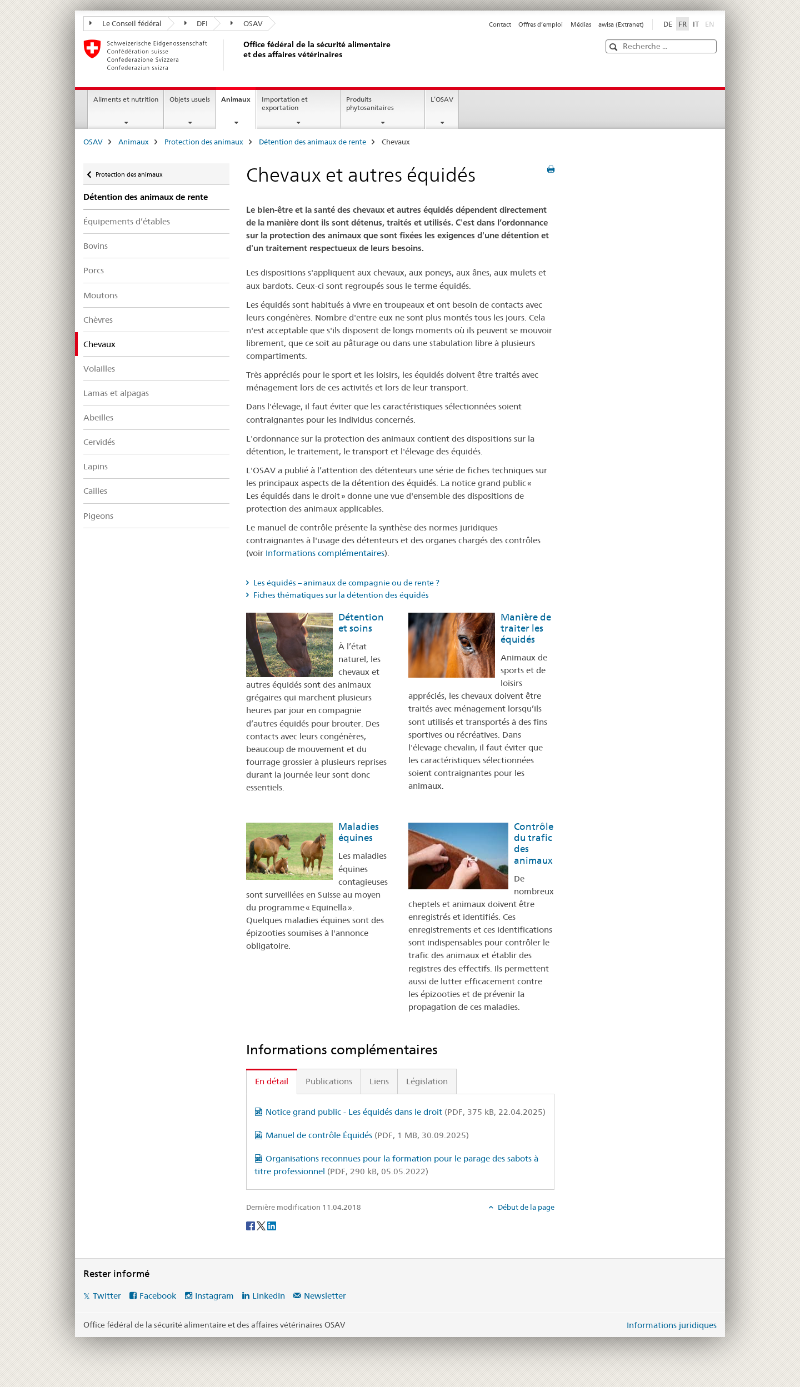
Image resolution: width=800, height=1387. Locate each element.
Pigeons (98, 515)
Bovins (95, 246)
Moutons (100, 295)
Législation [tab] (427, 1081)
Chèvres (98, 319)
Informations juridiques (672, 1325)
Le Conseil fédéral (125, 23)
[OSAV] (241, 55)
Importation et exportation (285, 103)
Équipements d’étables (126, 221)
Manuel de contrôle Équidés (367, 1135)
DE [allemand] (667, 23)
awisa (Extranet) (621, 24)
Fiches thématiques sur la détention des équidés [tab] (340, 594)
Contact (500, 24)
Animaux (238, 102)
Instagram (214, 1295)
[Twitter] (262, 1225)
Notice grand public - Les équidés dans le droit (406, 1111)
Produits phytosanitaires (370, 103)
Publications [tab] (329, 1081)
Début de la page (525, 1207)
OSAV (247, 23)
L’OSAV (442, 99)
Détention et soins (361, 623)
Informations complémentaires (325, 553)
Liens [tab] (379, 1081)
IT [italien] (696, 23)
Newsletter (325, 1295)
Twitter (107, 1295)
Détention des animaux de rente (312, 141)
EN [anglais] (711, 23)
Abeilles (98, 417)
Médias (581, 24)
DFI (196, 23)
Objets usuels (189, 99)
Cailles (95, 490)
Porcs (93, 270)
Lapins (95, 466)
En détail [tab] (271, 1081)
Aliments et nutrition (125, 99)
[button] (614, 47)
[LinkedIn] (271, 1225)
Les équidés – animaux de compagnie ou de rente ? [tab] (345, 582)
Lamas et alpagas (116, 393)
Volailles (99, 368)
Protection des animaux (203, 141)
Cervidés (99, 442)
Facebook (157, 1295)
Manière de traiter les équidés (526, 628)
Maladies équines (358, 832)
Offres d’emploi (540, 24)
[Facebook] (251, 1225)
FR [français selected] (682, 23)
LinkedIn (268, 1295)
